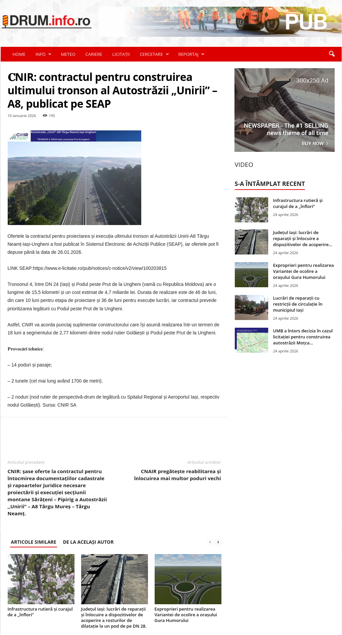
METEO (68, 54)
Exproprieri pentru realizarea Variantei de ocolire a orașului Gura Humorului (186, 614)
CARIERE (94, 54)
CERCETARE (154, 54)
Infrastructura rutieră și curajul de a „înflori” (40, 612)
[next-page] (218, 541)
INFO (43, 54)
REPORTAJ (191, 54)
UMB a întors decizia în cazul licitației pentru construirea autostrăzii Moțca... (303, 337)
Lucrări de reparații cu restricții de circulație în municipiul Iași (298, 304)
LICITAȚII (121, 54)
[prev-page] (210, 541)
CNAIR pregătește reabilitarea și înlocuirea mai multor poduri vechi (177, 475)
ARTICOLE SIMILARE (33, 542)
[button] (331, 54)
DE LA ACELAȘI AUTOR (88, 542)
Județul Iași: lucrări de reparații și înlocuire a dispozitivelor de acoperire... (302, 238)
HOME (19, 54)
